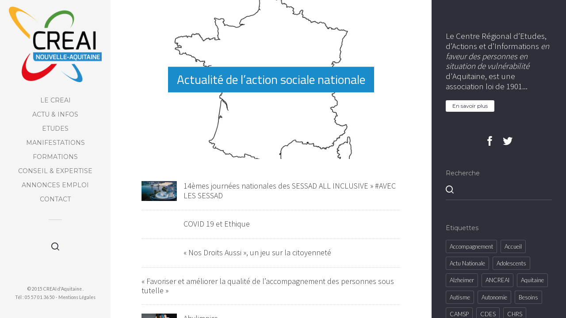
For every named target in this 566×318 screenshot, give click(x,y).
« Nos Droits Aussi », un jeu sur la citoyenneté (257, 252)
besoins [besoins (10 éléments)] (528, 297)
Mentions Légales (77, 297)
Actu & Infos (55, 114)
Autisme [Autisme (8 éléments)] (460, 297)
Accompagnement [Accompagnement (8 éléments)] (471, 246)
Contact (55, 199)
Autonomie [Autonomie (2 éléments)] (494, 297)
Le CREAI (55, 100)
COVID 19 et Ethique (217, 224)
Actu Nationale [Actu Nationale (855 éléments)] (467, 263)
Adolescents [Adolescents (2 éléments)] (511, 263)
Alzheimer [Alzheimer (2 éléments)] (462, 280)
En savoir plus (470, 105)
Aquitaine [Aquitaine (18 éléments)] (532, 280)
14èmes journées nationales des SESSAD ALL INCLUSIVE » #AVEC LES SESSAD (290, 191)
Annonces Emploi (55, 185)
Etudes (55, 128)
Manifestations (55, 143)
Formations (55, 157)
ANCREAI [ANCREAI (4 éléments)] (497, 280)
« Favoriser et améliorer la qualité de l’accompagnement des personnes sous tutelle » (268, 286)
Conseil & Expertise (55, 171)
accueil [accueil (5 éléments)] (513, 246)
